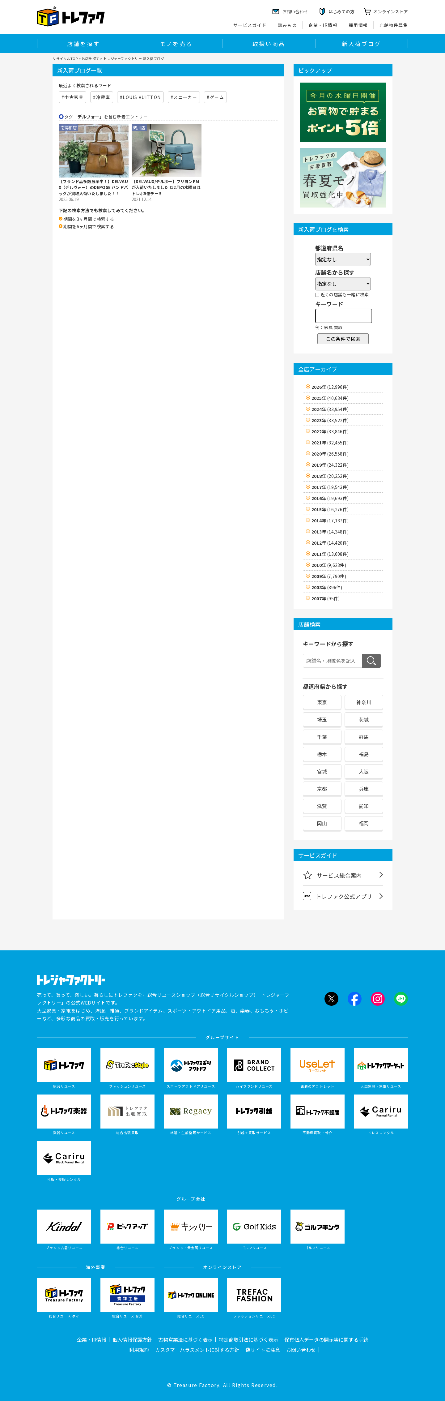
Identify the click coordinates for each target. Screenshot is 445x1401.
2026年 (330, 387)
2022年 (330, 431)
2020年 (330, 454)
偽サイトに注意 (262, 1349)
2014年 (330, 520)
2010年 (329, 565)
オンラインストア (390, 11)
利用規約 (139, 1349)
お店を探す (91, 58)
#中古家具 (72, 97)
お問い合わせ (301, 1349)
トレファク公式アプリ (337, 896)
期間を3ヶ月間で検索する (88, 219)
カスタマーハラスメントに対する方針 (197, 1349)
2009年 (329, 576)
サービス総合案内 (332, 875)
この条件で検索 (343, 338)
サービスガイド (250, 25)
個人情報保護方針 (132, 1339)
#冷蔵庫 (101, 97)
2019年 (330, 465)
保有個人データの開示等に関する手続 (326, 1339)
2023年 (330, 420)
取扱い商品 (268, 44)
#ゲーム (215, 97)
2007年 (326, 598)
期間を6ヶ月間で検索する (88, 226)
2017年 (330, 487)
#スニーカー (184, 97)
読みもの (287, 25)
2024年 (330, 409)
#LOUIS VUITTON (140, 97)
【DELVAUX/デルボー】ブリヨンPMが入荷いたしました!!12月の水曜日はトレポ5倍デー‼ (166, 187)
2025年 (330, 398)
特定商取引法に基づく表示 (248, 1339)
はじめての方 (341, 11)
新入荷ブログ (361, 44)
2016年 (330, 498)
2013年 (330, 532)
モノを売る (176, 44)
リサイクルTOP (65, 58)
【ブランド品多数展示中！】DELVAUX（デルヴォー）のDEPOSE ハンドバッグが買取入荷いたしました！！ (93, 187)
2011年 (330, 554)
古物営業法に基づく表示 (185, 1339)
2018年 (330, 476)
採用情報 (358, 25)
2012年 (330, 543)
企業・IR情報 (322, 25)
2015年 (330, 509)
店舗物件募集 (393, 25)
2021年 (330, 442)
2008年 (327, 587)
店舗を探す (83, 44)
